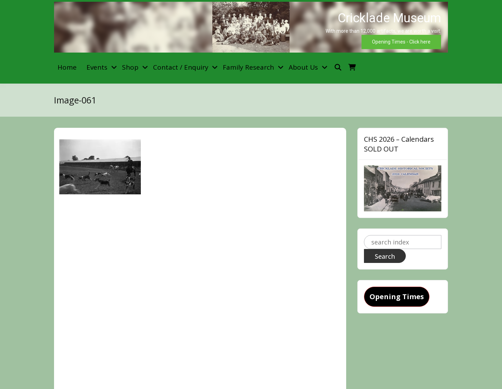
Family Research (248, 67)
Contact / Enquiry (180, 67)
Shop (130, 67)
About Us (303, 67)
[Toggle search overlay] (338, 67)
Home (67, 67)
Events (96, 67)
